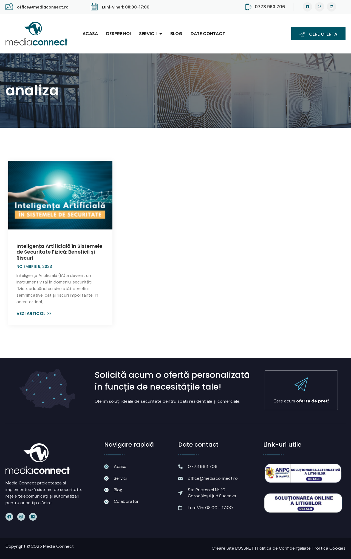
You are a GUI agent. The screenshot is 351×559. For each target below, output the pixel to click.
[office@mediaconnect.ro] (9, 7)
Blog (176, 33)
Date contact (208, 33)
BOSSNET (244, 548)
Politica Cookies (330, 548)
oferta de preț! (312, 401)
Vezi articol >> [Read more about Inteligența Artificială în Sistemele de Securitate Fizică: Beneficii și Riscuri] (34, 313)
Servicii (150, 34)
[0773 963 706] (248, 7)
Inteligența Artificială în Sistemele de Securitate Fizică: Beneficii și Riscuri (59, 252)
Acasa (90, 33)
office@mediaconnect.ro (43, 7)
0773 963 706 (270, 7)
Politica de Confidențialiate (284, 548)
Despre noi (118, 33)
